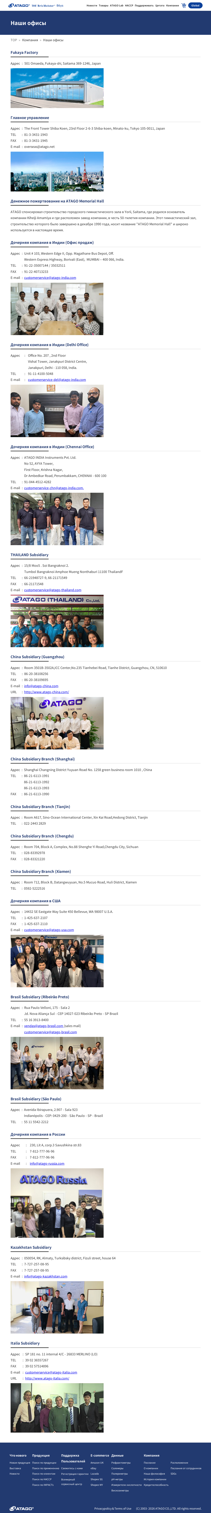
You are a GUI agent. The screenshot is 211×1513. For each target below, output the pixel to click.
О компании (151, 1468)
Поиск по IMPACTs (43, 1484)
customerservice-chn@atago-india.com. (54, 487)
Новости (15, 1473)
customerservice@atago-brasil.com (50, 1031)
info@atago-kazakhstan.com (45, 1276)
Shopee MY (97, 1484)
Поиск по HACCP (42, 1479)
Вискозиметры (120, 1490)
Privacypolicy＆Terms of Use (113, 1508)
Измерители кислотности (126, 1484)
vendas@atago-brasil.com (44, 1025)
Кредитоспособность (156, 1484)
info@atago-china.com (41, 685)
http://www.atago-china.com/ (46, 691)
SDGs (173, 1473)
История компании (155, 1479)
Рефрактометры (121, 1462)
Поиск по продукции (44, 1462)
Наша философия (154, 1473)
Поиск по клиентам (43, 1473)
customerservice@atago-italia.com (51, 1372)
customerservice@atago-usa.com (49, 929)
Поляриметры (119, 1473)
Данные (117, 1455)
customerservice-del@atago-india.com (57, 379)
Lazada (95, 1473)
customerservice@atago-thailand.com (52, 589)
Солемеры (117, 1468)
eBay (93, 1468)
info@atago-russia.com (47, 1163)
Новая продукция (20, 1462)
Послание (150, 1462)
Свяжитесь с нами (72, 1468)
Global (195, 5)
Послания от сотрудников (186, 1468)
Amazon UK (97, 1462)
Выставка (15, 1468)
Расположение (179, 1462)
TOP (14, 39)
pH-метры (117, 1479)
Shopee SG (97, 1479)
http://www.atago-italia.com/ (47, 1378)
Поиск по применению (45, 1468)
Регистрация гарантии (75, 1473)
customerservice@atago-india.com (50, 277)
